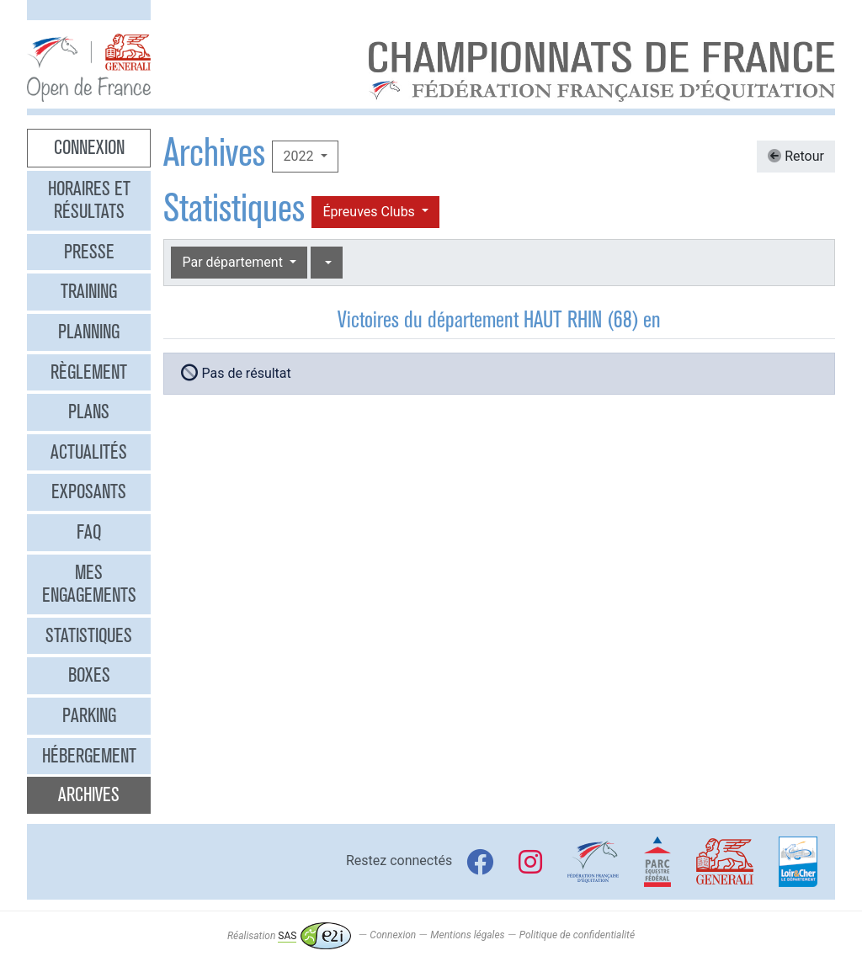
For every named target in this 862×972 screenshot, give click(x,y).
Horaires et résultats (89, 200)
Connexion (89, 147)
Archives (89, 794)
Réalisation (289, 936)
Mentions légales (467, 936)
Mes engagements (89, 584)
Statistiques (88, 635)
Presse (89, 251)
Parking (89, 715)
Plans (88, 411)
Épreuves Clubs (370, 212)
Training (89, 291)
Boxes (89, 675)
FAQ (89, 532)
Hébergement (89, 756)
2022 (300, 156)
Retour (796, 156)
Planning (89, 331)
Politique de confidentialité (577, 936)
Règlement (89, 372)
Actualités (89, 452)
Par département (233, 262)
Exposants (88, 491)
